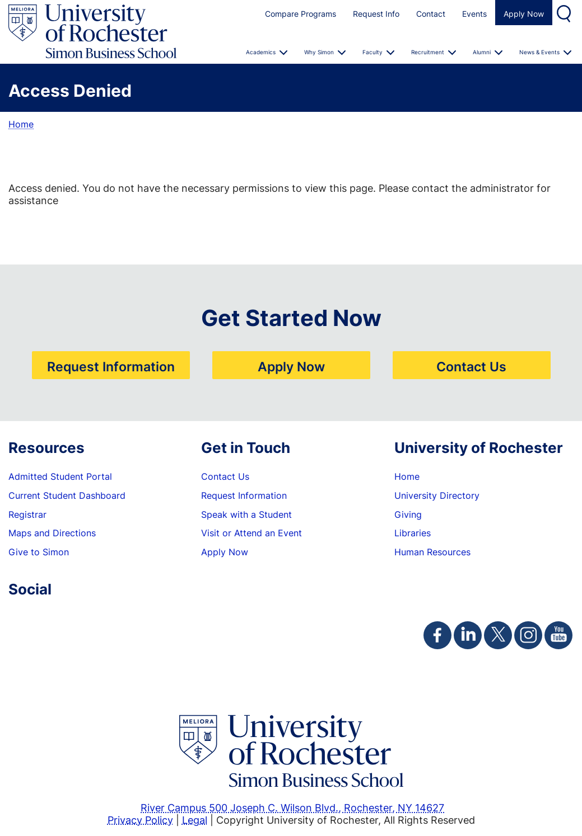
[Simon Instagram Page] (528, 635)
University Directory (436, 495)
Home (21, 124)
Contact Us (471, 366)
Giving (408, 514)
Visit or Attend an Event (251, 533)
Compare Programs (300, 13)
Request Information (111, 366)
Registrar (27, 514)
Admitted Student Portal (60, 476)
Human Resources (432, 552)
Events (474, 13)
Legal (194, 820)
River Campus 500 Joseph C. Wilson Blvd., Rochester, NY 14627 (292, 807)
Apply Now (524, 13)
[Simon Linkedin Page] (468, 635)
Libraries (412, 533)
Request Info (376, 13)
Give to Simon (38, 552)
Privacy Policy (140, 820)
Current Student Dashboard (66, 495)
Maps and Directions (52, 533)
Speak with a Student (246, 514)
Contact (430, 13)
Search (565, 12)
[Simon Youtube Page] (558, 635)
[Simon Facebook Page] (437, 635)
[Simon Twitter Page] (498, 635)
